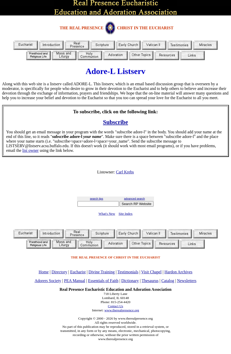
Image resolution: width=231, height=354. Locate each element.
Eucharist (77, 272)
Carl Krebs (125, 172)
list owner (30, 150)
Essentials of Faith (103, 280)
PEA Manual (74, 280)
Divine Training (102, 272)
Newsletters (187, 280)
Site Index (125, 214)
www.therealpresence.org (121, 310)
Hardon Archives (178, 272)
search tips (96, 198)
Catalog (167, 280)
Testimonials (128, 272)
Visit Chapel (151, 272)
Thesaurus (150, 280)
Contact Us (115, 306)
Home (43, 272)
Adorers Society (48, 280)
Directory (59, 272)
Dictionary (130, 280)
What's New (107, 214)
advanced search (134, 198)
